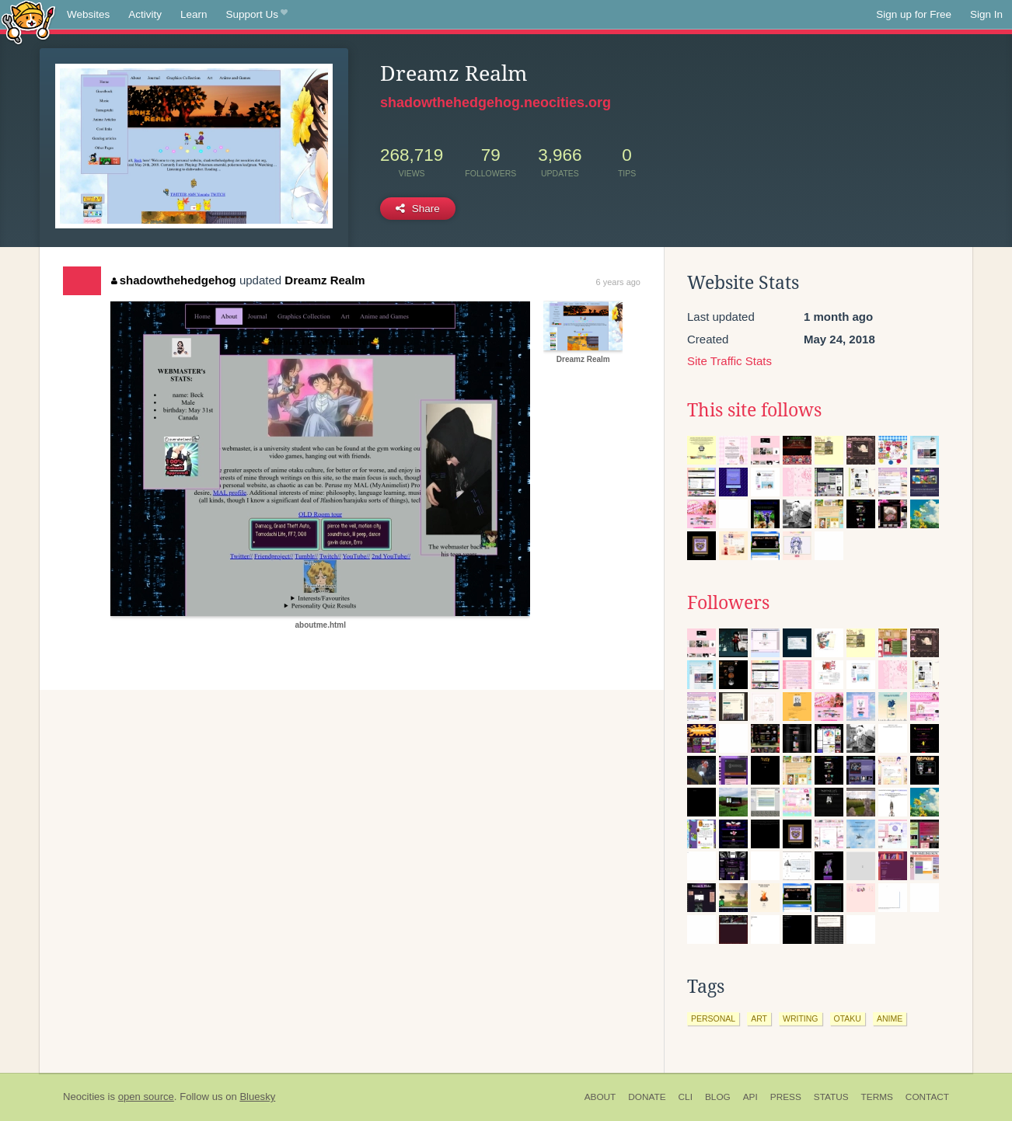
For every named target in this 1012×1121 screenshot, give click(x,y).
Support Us (257, 15)
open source (146, 1096)
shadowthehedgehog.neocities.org (495, 102)
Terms (877, 1096)
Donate (646, 1096)
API (750, 1096)
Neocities (84, 1096)
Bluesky (257, 1096)
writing (800, 1018)
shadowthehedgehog (173, 280)
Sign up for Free (913, 14)
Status (831, 1096)
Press (785, 1096)
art (759, 1018)
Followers (728, 603)
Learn (194, 14)
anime (889, 1018)
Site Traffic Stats (729, 360)
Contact (927, 1096)
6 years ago (618, 282)
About (600, 1096)
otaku (847, 1018)
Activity (145, 14)
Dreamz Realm (324, 280)
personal (713, 1018)
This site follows (754, 410)
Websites (88, 14)
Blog (718, 1096)
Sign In (986, 14)
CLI (686, 1096)
